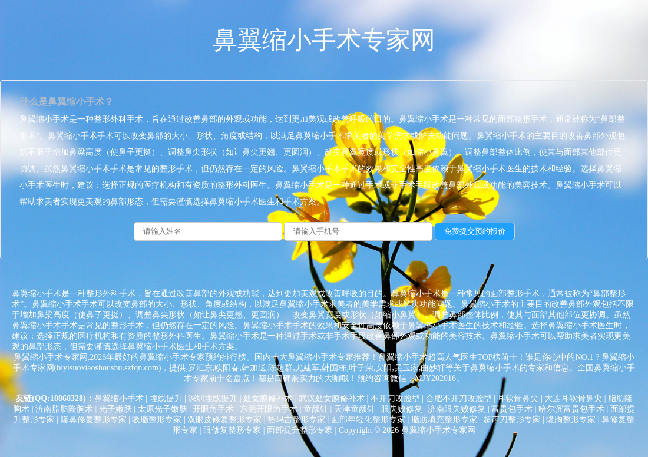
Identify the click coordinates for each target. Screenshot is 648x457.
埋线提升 (166, 398)
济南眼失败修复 (456, 409)
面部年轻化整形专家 (368, 419)
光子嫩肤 (115, 409)
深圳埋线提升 (212, 398)
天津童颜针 (354, 409)
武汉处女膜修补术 (332, 398)
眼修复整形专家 (232, 430)
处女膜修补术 (268, 398)
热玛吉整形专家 (296, 419)
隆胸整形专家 (571, 419)
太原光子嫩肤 (162, 409)
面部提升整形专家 (300, 430)
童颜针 (315, 409)
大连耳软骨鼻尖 (573, 398)
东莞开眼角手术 (268, 409)
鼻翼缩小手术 (119, 398)
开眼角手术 (213, 409)
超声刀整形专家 (512, 419)
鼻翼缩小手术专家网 (324, 40)
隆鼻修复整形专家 (94, 419)
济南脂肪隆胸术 (64, 409)
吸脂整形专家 (156, 419)
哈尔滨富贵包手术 (571, 409)
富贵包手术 (512, 409)
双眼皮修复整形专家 (224, 419)
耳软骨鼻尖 (517, 398)
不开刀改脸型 (395, 398)
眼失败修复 (401, 409)
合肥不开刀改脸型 (459, 398)
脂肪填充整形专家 (444, 419)
